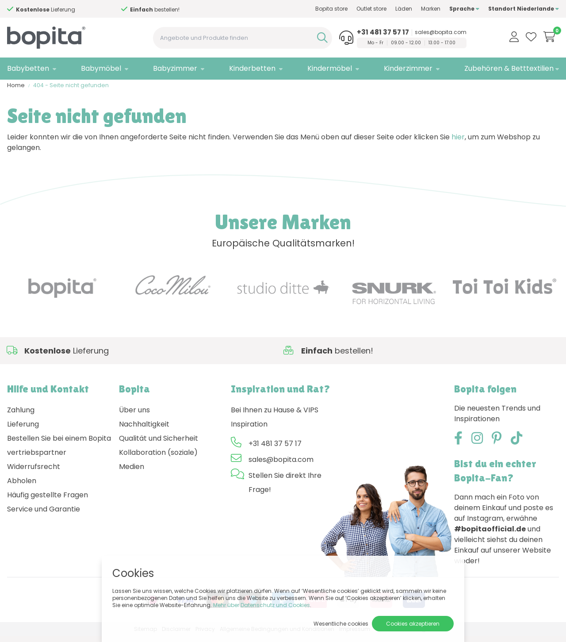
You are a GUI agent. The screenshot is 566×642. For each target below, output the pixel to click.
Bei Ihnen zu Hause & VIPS (274, 416)
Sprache (464, 8)
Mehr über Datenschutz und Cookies (261, 605)
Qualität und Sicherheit (158, 444)
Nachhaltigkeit (144, 430)
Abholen (21, 486)
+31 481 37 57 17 (383, 32)
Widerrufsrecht (33, 472)
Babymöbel (101, 68)
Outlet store (371, 8)
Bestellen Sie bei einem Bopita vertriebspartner (59, 451)
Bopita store (331, 8)
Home (16, 91)
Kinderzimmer (408, 68)
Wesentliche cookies (341, 623)
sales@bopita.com (441, 32)
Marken (430, 8)
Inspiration (249, 430)
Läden (403, 8)
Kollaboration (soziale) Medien (158, 465)
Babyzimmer (175, 68)
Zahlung (20, 416)
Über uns (134, 416)
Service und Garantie (43, 515)
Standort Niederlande (523, 8)
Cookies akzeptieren (413, 623)
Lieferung (23, 430)
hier (458, 143)
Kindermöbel (329, 68)
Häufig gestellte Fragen (47, 501)
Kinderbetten (252, 68)
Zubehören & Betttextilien (509, 68)
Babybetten (28, 68)
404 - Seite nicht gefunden (71, 91)
